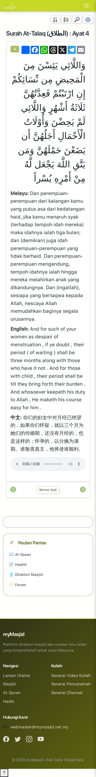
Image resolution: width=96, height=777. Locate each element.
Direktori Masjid (26, 574)
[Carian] (77, 20)
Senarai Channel (66, 692)
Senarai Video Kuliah (71, 675)
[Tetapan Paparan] (88, 20)
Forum (17, 584)
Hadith (18, 564)
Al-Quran (20, 554)
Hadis (8, 701)
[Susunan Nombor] (55, 20)
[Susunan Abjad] (66, 20)
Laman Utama (16, 675)
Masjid (9, 684)
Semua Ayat (48, 490)
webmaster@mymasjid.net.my (39, 727)
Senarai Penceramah (71, 684)
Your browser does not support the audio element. (48, 464)
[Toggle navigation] (86, 5)
